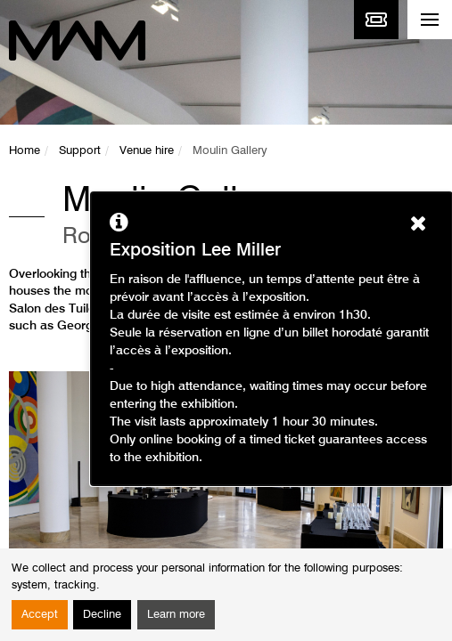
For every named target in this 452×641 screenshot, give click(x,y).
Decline (102, 615)
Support (80, 151)
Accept (39, 615)
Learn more (176, 615)
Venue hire (146, 151)
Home (24, 151)
